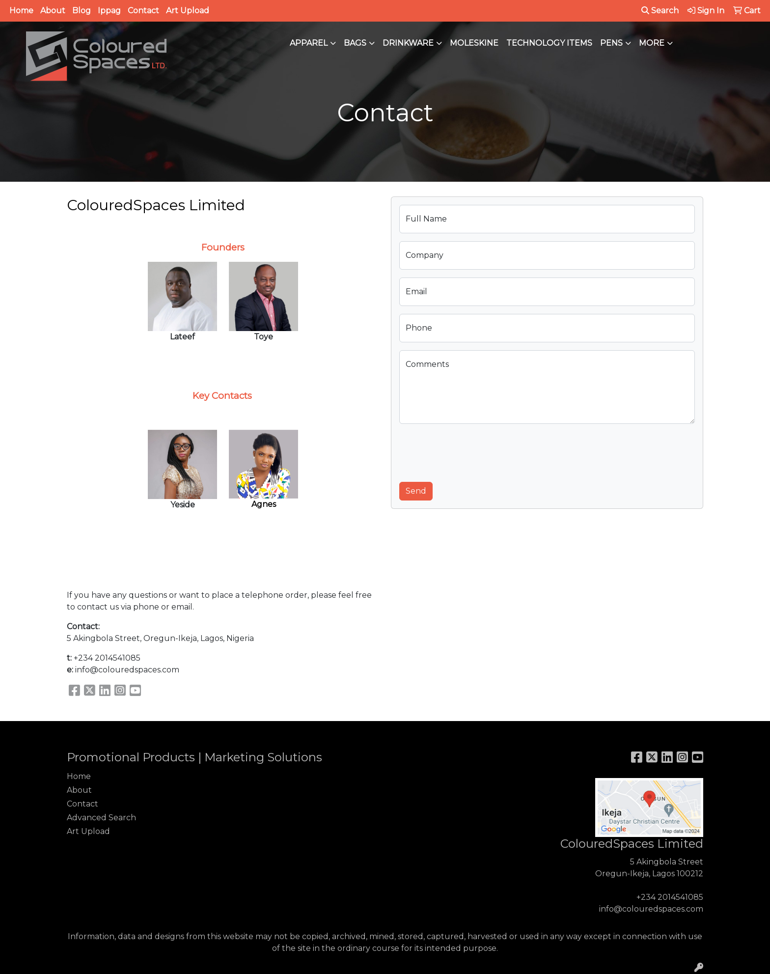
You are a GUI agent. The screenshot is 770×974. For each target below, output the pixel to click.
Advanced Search (101, 817)
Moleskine (474, 43)
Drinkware (408, 43)
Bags (355, 43)
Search (660, 10)
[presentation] (474, 451)
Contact (143, 10)
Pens (611, 43)
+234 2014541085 (669, 897)
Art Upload (187, 10)
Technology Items (549, 43)
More (651, 43)
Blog (81, 10)
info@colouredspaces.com (651, 909)
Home (21, 10)
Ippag (109, 10)
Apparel (309, 43)
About (52, 10)
